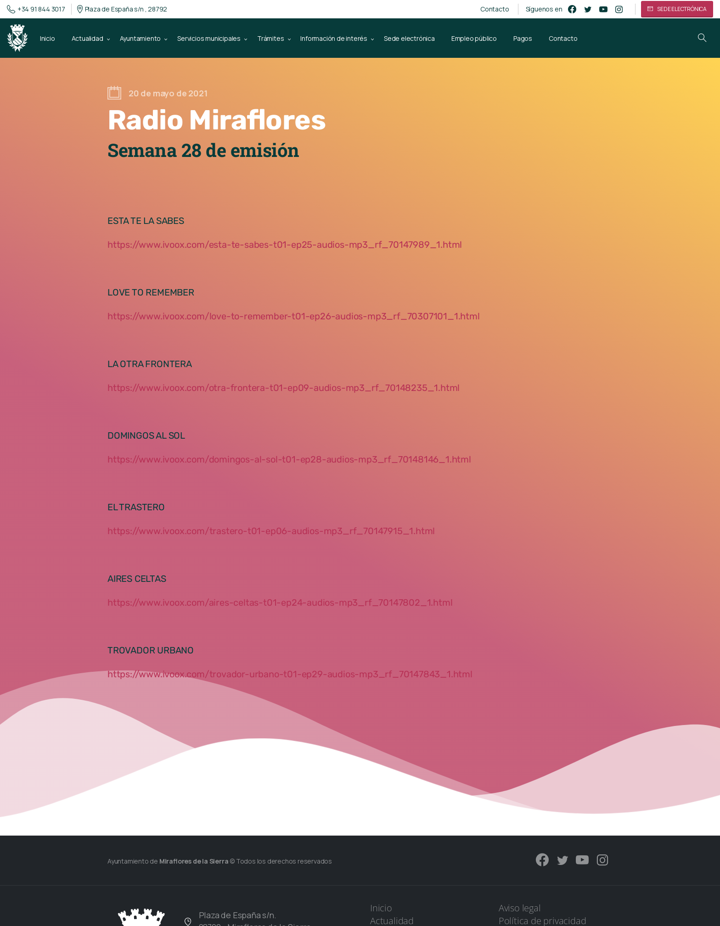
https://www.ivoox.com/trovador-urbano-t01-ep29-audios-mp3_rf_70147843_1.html (289, 674)
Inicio (381, 908)
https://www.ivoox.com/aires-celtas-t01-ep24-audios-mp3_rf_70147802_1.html (279, 602)
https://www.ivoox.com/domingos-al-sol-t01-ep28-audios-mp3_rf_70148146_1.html (289, 459)
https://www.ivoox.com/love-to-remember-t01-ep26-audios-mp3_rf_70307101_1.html (293, 316)
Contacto (494, 9)
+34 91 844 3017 (36, 9)
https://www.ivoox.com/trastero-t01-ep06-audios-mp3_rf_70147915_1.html (271, 530)
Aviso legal (520, 908)
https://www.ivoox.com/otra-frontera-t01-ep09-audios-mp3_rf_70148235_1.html (283, 387)
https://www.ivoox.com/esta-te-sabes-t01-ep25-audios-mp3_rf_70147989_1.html (284, 244)
